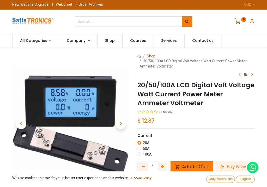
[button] (21, 124)
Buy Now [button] (233, 167)
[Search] (187, 21)
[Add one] (163, 167)
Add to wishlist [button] (222, 178)
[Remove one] (143, 167)
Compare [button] (149, 178)
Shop (151, 56)
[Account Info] (252, 22)
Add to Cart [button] (192, 167)
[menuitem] (110, 41)
